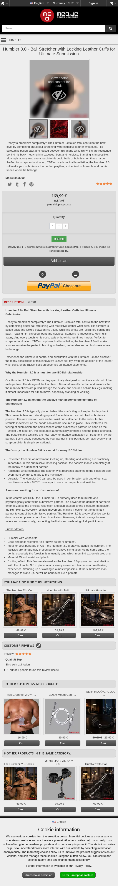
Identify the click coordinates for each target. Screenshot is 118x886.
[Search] (110, 28)
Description (14, 302)
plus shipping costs (59, 204)
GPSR (32, 302)
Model (9, 177)
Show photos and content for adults (59, 90)
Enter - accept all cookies (77, 875)
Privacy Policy (82, 865)
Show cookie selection (38, 875)
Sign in (93, 3)
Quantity (59, 217)
